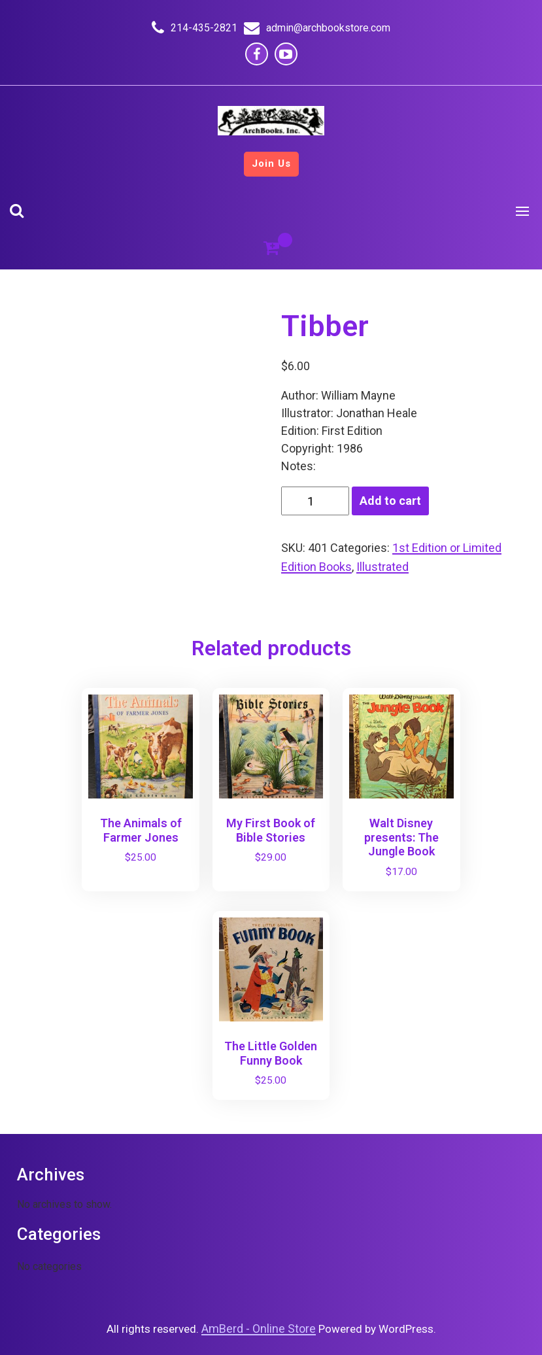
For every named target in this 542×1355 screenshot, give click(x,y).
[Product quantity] (315, 501)
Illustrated (382, 567)
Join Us (271, 163)
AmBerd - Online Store (258, 1328)
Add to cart (390, 500)
